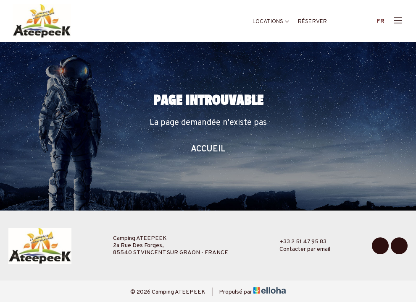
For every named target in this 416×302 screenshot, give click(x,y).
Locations (271, 21)
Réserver (312, 21)
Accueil (208, 149)
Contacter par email (300, 249)
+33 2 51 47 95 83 (298, 242)
